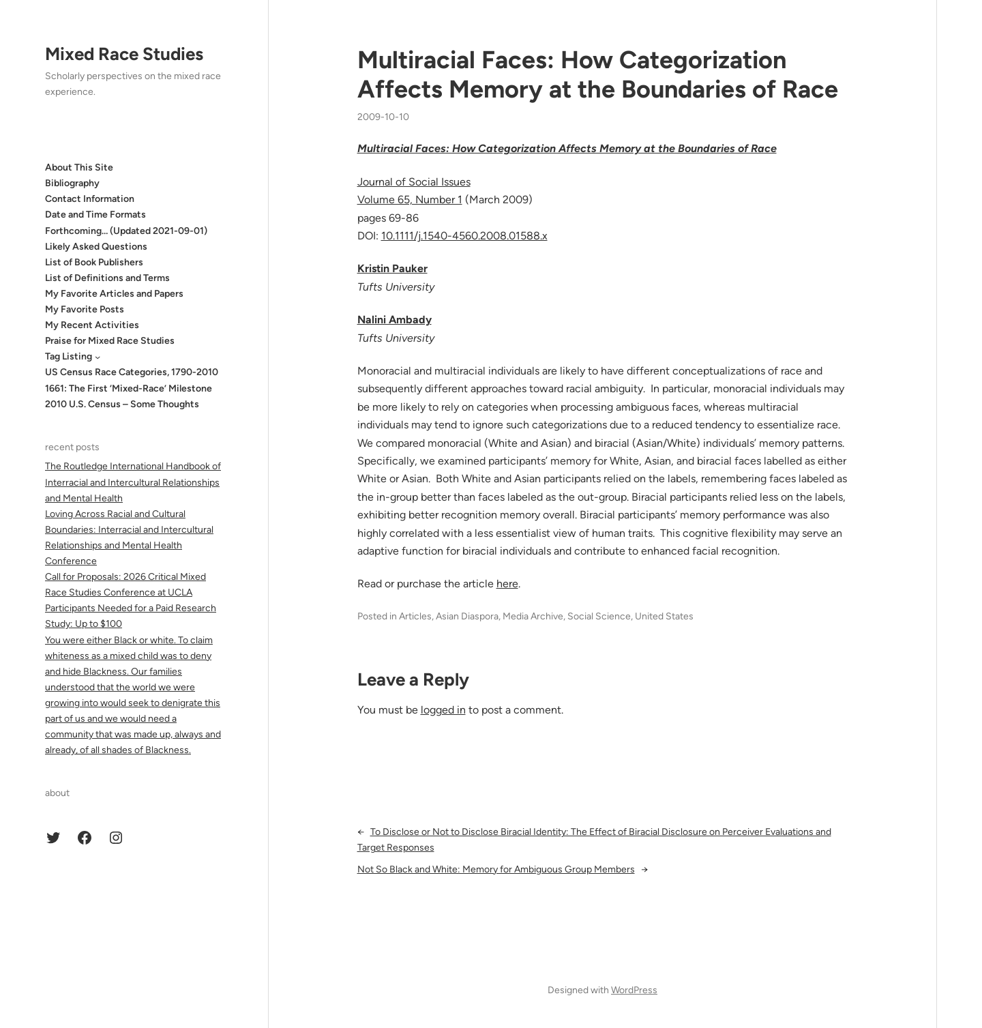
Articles (415, 616)
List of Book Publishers (94, 262)
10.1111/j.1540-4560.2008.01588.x (464, 235)
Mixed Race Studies (124, 54)
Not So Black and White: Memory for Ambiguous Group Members (496, 869)
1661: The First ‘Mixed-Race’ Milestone (128, 388)
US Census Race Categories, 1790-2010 (131, 372)
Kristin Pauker (392, 268)
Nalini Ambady (394, 319)
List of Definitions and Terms (107, 278)
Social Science (599, 616)
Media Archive (533, 616)
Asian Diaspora (467, 616)
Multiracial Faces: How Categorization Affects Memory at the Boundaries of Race (597, 74)
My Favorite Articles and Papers (114, 293)
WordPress (634, 990)
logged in (443, 709)
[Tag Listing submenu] (97, 356)
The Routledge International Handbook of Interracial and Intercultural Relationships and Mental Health (133, 481)
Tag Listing (68, 356)
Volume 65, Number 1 (409, 199)
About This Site (79, 167)
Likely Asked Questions (96, 246)
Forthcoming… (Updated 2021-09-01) (126, 231)
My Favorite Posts (84, 309)
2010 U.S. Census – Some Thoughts (122, 404)
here (507, 583)
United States (664, 616)
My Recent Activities (92, 325)
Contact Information (89, 199)
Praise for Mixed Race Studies (110, 341)
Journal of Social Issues (414, 181)
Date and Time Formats (95, 214)
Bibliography (72, 183)
